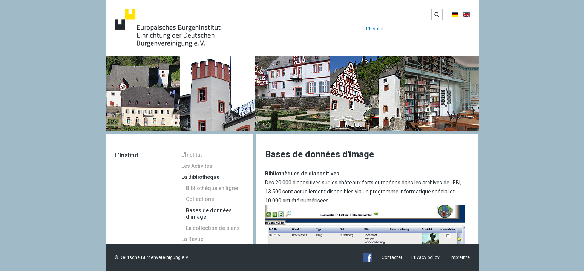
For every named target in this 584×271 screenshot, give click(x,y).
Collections (200, 199)
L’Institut (375, 29)
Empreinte (459, 257)
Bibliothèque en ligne (212, 188)
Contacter (392, 257)
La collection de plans (213, 228)
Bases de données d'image (209, 213)
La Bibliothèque (200, 177)
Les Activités (196, 166)
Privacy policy (425, 257)
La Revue (192, 239)
